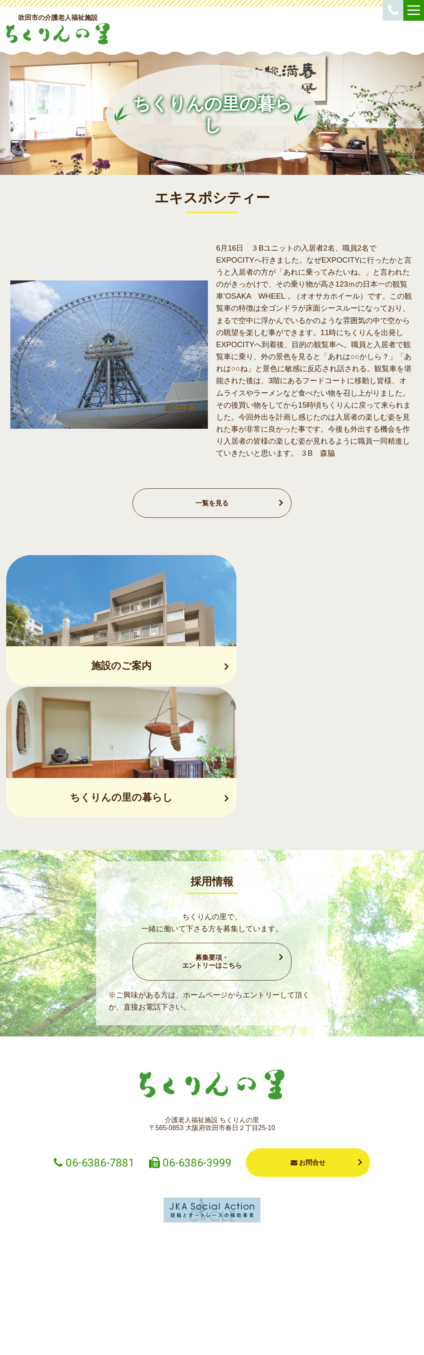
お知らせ (35, 1293)
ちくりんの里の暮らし (270, 1297)
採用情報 (388, 1293)
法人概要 (329, 1293)
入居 (94, 1293)
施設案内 (212, 1293)
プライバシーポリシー (308, 1339)
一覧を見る (212, 503)
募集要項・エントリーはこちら (212, 832)
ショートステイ (153, 1293)
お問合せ (308, 1033)
